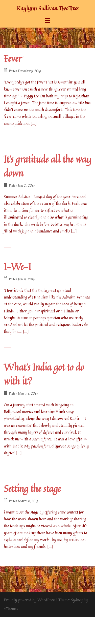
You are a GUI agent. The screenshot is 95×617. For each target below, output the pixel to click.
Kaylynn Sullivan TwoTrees (47, 8)
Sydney (77, 600)
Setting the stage (32, 489)
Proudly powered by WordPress (29, 600)
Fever (13, 59)
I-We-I (17, 267)
